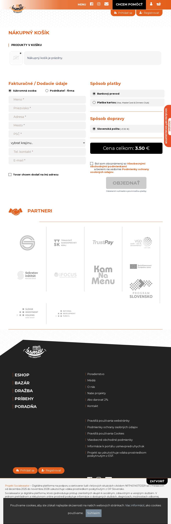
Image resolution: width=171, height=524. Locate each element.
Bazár (22, 383)
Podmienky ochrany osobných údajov (112, 427)
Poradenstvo (95, 374)
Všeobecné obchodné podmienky (110, 439)
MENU (82, 4)
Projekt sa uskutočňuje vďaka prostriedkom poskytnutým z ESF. (116, 454)
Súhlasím (93, 513)
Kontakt (92, 406)
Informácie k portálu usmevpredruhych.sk (115, 446)
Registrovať (149, 12)
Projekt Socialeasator (17, 485)
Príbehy (24, 398)
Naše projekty (96, 393)
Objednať (126, 183)
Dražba (24, 391)
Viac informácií (134, 505)
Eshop (22, 375)
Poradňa (26, 406)
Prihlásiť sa (123, 12)
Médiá (91, 380)
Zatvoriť (157, 481)
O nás (91, 387)
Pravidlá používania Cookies (105, 433)
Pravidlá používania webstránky (108, 420)
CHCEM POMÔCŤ (129, 4)
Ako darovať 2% (97, 399)
